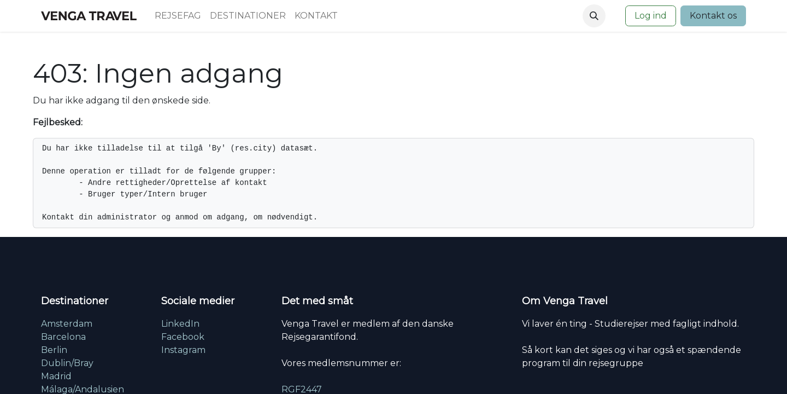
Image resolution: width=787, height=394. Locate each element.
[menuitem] (177, 16)
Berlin (54, 350)
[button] (594, 15)
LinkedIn (180, 323)
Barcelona (63, 337)
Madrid (56, 376)
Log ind (651, 15)
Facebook (182, 337)
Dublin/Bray (67, 363)
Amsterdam (66, 323)
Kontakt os (713, 15)
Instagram (183, 350)
